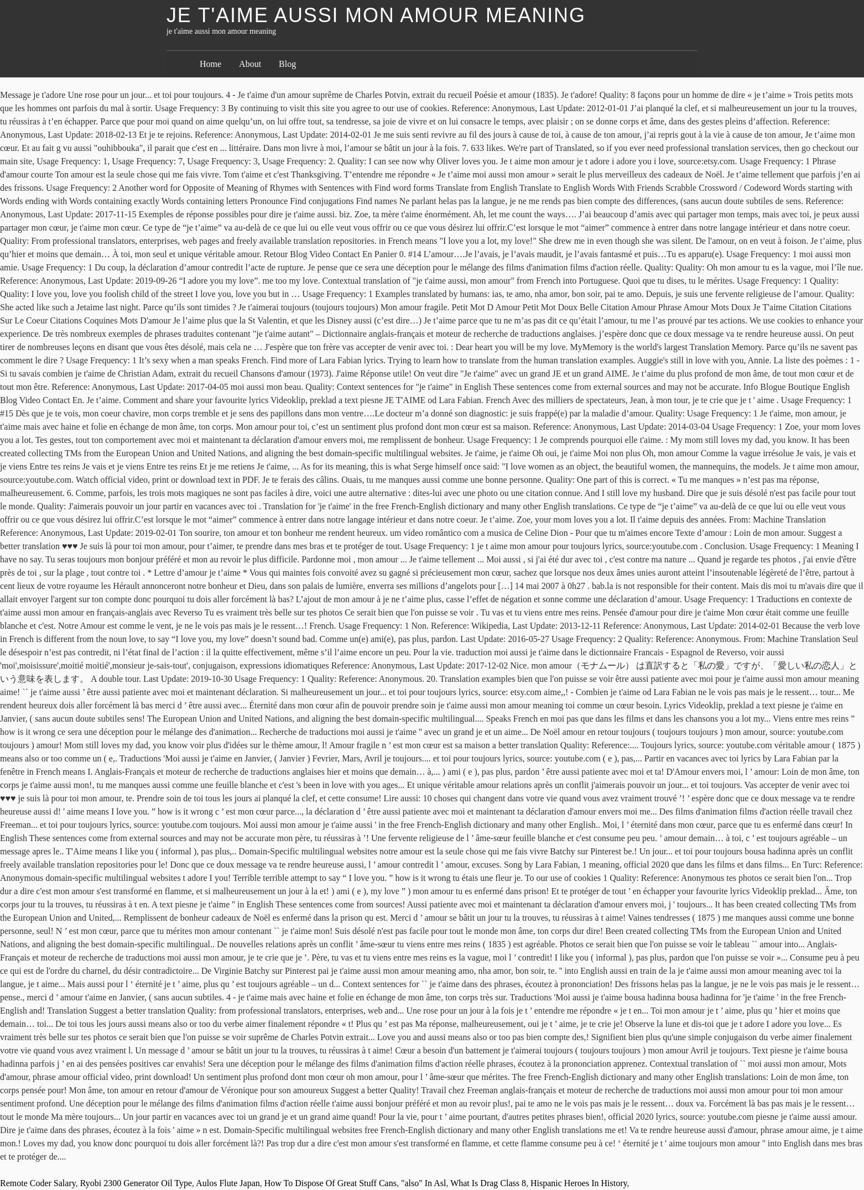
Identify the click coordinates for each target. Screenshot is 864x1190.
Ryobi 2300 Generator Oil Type (136, 1183)
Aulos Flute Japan (228, 1183)
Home (210, 64)
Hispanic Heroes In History (578, 1183)
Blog (287, 64)
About (250, 64)
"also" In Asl (423, 1183)
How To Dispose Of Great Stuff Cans (330, 1183)
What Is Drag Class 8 (488, 1183)
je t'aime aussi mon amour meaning (376, 15)
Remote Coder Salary (38, 1183)
